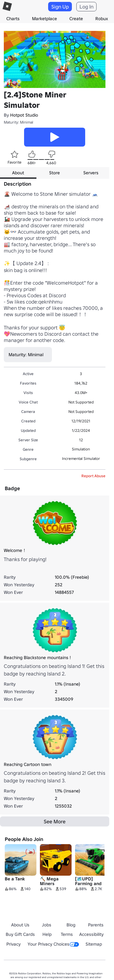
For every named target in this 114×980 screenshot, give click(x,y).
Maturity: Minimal (18, 122)
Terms (67, 934)
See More (55, 821)
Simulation (81, 449)
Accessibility (91, 934)
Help (47, 934)
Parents (96, 925)
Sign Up (60, 6)
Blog (70, 925)
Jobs (46, 925)
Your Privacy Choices (53, 944)
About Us (20, 925)
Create (76, 18)
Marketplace (44, 18)
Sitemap (94, 944)
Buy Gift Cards (20, 934)
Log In (86, 6)
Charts (13, 18)
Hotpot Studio (24, 115)
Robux (101, 18)
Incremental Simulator (81, 458)
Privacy (13, 944)
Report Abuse (93, 475)
